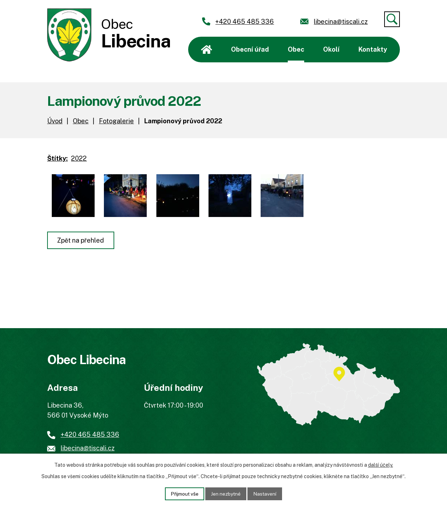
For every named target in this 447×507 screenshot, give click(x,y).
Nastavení (265, 493)
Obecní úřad (250, 49)
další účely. (380, 465)
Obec (296, 49)
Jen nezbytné (226, 493)
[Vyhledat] (392, 19)
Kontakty (372, 49)
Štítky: (57, 158)
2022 (79, 158)
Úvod (206, 49)
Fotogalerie (116, 121)
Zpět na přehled (80, 240)
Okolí (331, 49)
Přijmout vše (184, 493)
